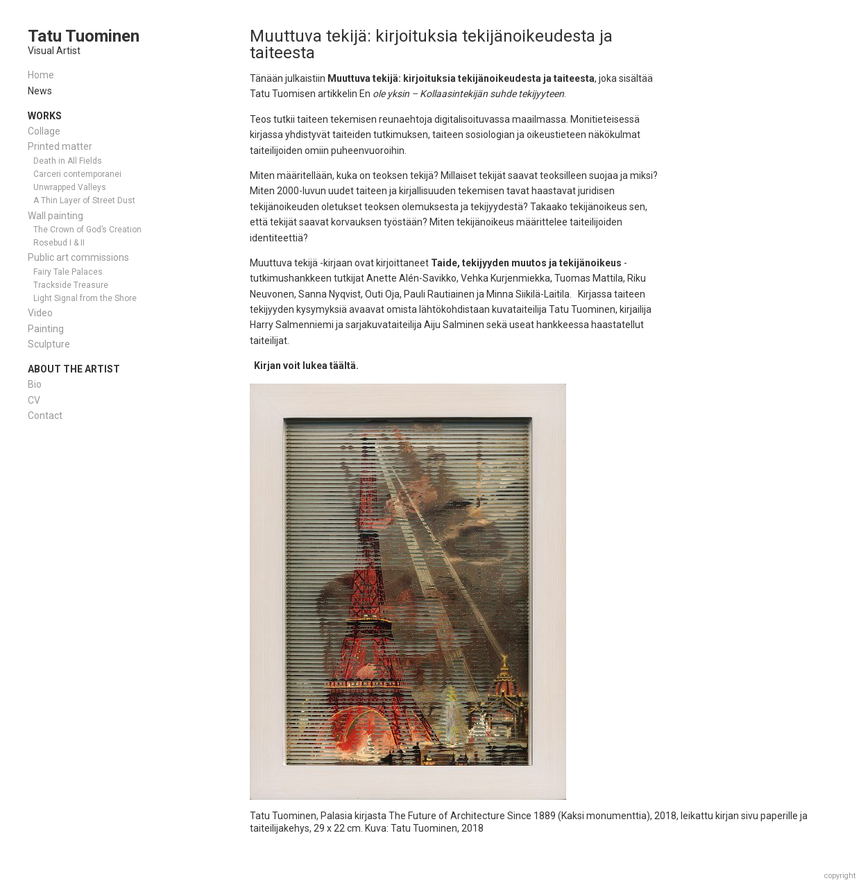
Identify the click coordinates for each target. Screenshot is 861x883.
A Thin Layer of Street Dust (84, 200)
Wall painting (55, 215)
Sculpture (49, 344)
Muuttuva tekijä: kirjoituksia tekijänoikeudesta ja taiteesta (431, 44)
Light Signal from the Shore (85, 298)
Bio (35, 384)
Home (41, 74)
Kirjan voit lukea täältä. (306, 365)
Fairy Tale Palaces (68, 272)
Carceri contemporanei (77, 174)
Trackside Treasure (70, 285)
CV (34, 400)
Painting (46, 328)
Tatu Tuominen (83, 36)
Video (40, 312)
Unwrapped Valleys (69, 187)
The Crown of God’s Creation (87, 229)
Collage (44, 131)
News (40, 90)
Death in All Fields (67, 161)
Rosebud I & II (59, 243)
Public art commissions (78, 257)
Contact (45, 415)
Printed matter (60, 146)
